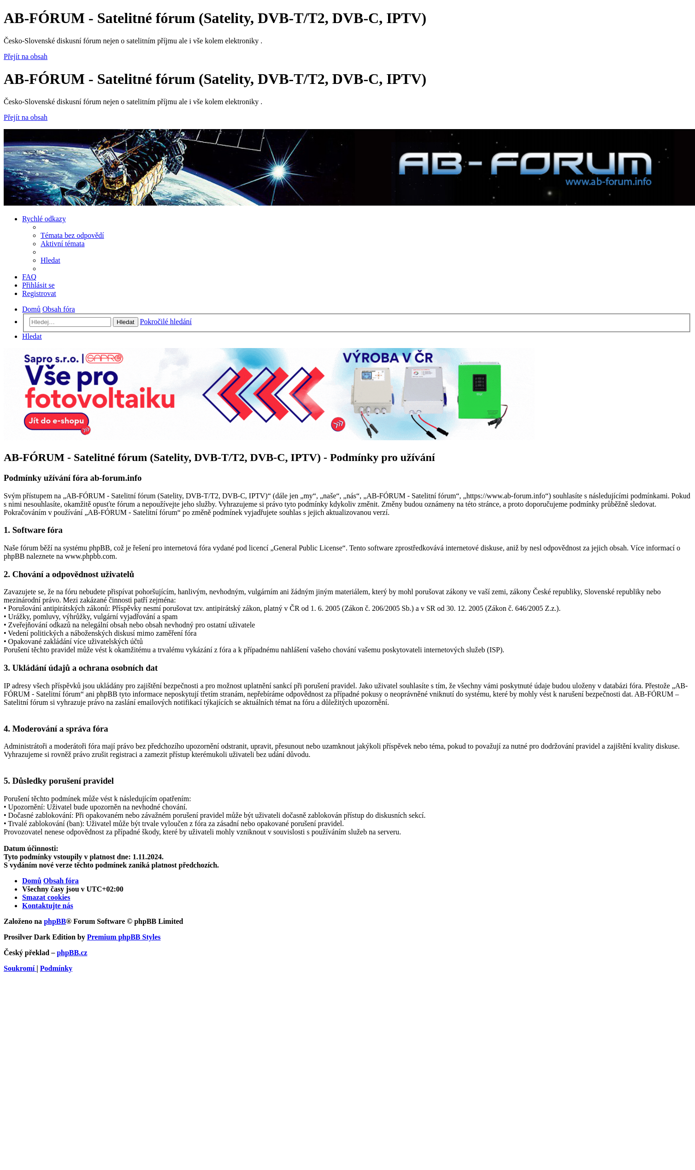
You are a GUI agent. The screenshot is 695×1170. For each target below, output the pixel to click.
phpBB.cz (72, 953)
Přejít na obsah (25, 56)
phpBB (55, 921)
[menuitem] (72, 235)
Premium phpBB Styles (124, 937)
